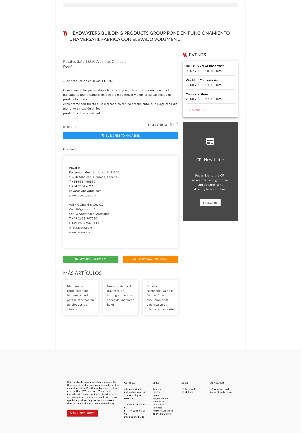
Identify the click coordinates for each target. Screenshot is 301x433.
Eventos (157, 395)
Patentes (157, 407)
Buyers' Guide (160, 398)
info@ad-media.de (134, 416)
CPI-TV (156, 392)
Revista (157, 389)
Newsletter (159, 401)
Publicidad (159, 404)
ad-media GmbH (133, 389)
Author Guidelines (163, 410)
